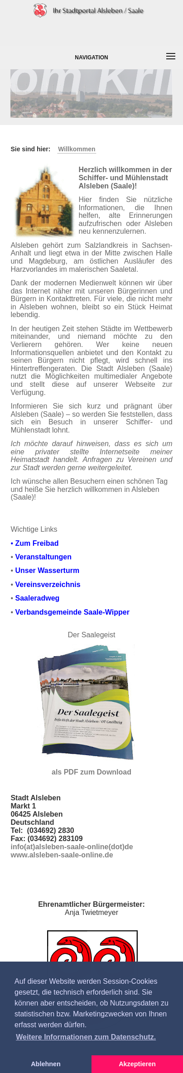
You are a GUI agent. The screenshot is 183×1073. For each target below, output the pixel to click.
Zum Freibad (36, 543)
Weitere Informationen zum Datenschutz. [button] (86, 1037)
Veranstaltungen (43, 557)
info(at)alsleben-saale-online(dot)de (71, 847)
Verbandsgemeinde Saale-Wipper (72, 612)
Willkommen (76, 149)
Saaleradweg (37, 598)
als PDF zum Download (91, 772)
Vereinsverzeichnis (47, 584)
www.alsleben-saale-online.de (61, 855)
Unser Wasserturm (47, 570)
